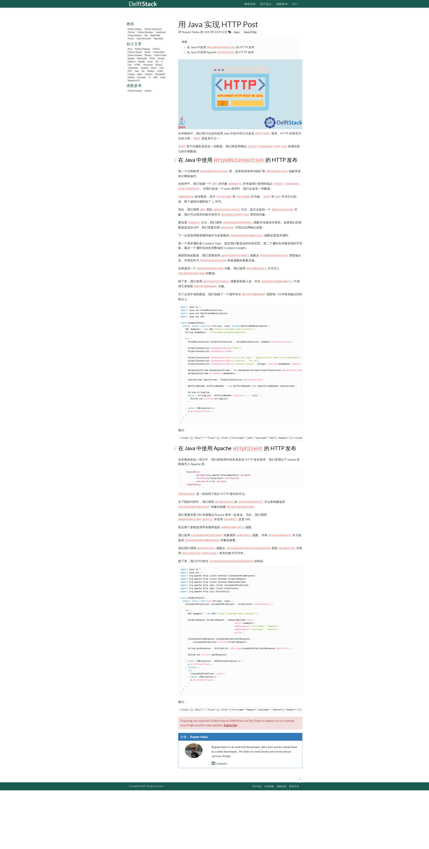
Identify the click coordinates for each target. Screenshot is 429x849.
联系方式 (294, 786)
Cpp (130, 64)
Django (131, 58)
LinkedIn (219, 763)
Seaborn (131, 61)
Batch (148, 52)
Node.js (150, 71)
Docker (161, 58)
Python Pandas (135, 55)
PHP (130, 71)
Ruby (139, 74)
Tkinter (131, 32)
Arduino (148, 74)
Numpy (148, 55)
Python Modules (145, 32)
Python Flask (160, 55)
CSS (161, 67)
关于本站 (257, 786)
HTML (137, 64)
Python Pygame (142, 49)
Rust (130, 49)
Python (156, 49)
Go (143, 71)
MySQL (131, 77)
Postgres (141, 77)
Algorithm (158, 38)
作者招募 (269, 786)
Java (137, 71)
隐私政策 (281, 786)
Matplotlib (155, 35)
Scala (162, 77)
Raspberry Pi (134, 80)
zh (295, 3)
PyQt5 (131, 38)
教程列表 (250, 3)
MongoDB (160, 74)
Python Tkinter (135, 52)
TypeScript (133, 67)
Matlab (141, 61)
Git (146, 35)
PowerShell (158, 52)
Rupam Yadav (191, 32)
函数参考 (282, 3)
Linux (150, 61)
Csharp (131, 74)
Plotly (152, 58)
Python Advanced (153, 29)
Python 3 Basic (135, 29)
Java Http (250, 32)
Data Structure (144, 38)
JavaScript (161, 32)
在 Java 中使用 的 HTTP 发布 (221, 47)
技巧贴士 (266, 3)
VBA (155, 77)
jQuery (159, 64)
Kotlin (160, 71)
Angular (144, 67)
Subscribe (230, 725)
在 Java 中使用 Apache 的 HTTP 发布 (220, 52)
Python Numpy (135, 35)
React (154, 67)
